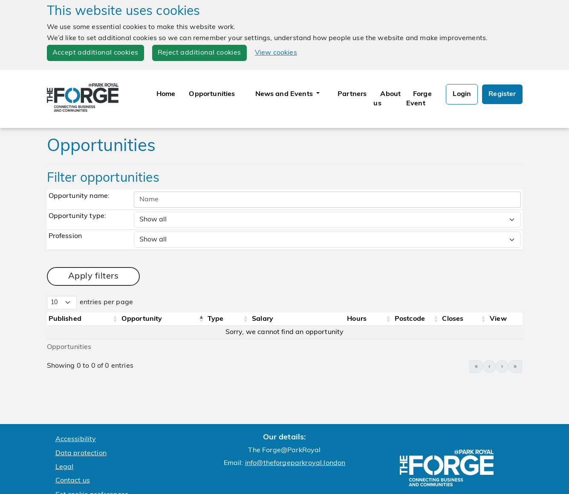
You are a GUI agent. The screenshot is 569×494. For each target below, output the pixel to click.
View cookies (276, 52)
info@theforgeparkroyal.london (295, 463)
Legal (64, 467)
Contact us (72, 480)
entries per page (106, 302)
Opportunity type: (78, 216)
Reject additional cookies (199, 52)
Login (462, 94)
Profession (65, 236)
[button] (115, 319)
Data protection (81, 453)
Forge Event (419, 99)
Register (502, 94)
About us (387, 99)
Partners (352, 94)
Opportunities (212, 94)
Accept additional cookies (95, 52)
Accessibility (75, 439)
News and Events (285, 94)
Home (166, 94)
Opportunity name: (79, 196)
